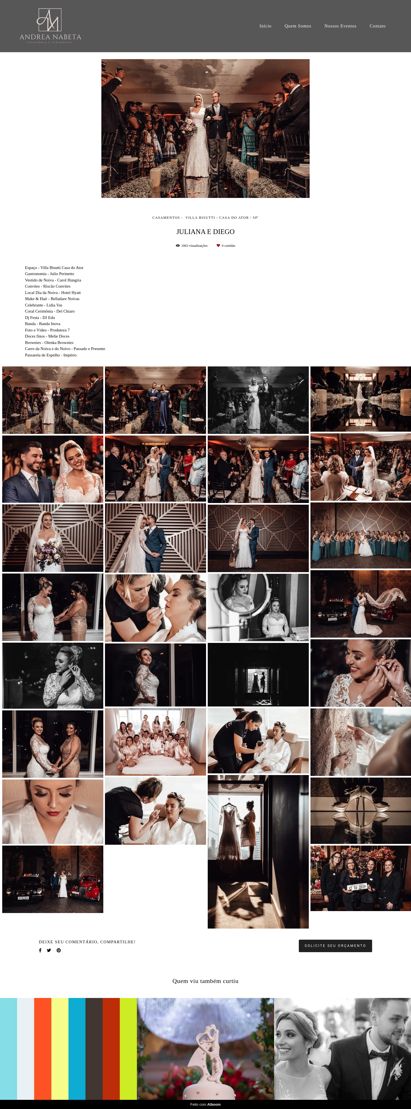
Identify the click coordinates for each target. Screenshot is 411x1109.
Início (266, 26)
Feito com (205, 1104)
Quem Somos (298, 26)
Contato (378, 26)
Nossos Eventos (341, 26)
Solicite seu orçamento (335, 946)
